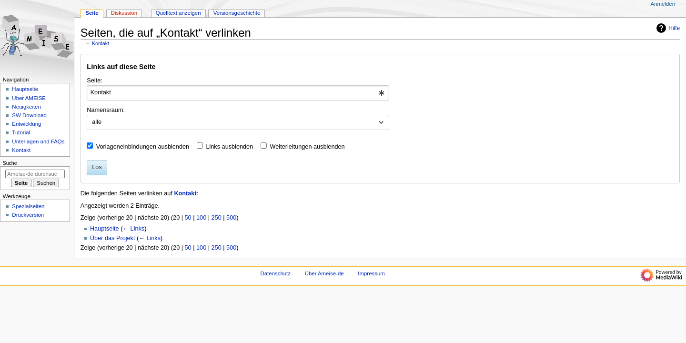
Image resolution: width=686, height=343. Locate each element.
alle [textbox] (96, 122)
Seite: (94, 80)
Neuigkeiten (26, 107)
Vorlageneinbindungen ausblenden (142, 146)
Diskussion (124, 13)
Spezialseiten (28, 206)
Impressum (371, 273)
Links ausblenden (229, 146)
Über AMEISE (29, 98)
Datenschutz (276, 273)
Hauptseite (104, 228)
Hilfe (667, 28)
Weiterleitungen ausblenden (307, 146)
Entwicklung (26, 124)
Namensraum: (106, 110)
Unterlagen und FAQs (38, 141)
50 (188, 217)
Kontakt (100, 43)
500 (231, 217)
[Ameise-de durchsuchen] (35, 174)
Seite (91, 13)
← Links (133, 228)
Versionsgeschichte (237, 13)
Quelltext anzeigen (178, 13)
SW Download (29, 115)
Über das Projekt (112, 238)
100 (201, 217)
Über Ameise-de (324, 273)
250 (217, 217)
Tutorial (21, 132)
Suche (10, 163)
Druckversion (28, 215)
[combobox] (238, 93)
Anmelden (663, 4)
